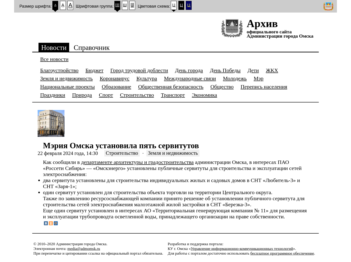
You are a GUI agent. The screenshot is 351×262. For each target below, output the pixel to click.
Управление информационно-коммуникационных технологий (242, 248)
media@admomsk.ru (83, 248)
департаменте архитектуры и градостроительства (137, 162)
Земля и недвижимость (173, 153)
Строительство (122, 153)
